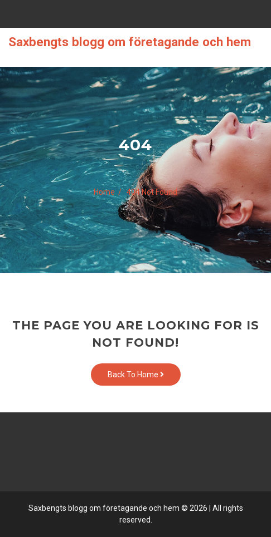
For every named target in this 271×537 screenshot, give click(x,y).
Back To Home (136, 374)
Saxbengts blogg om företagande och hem (129, 42)
